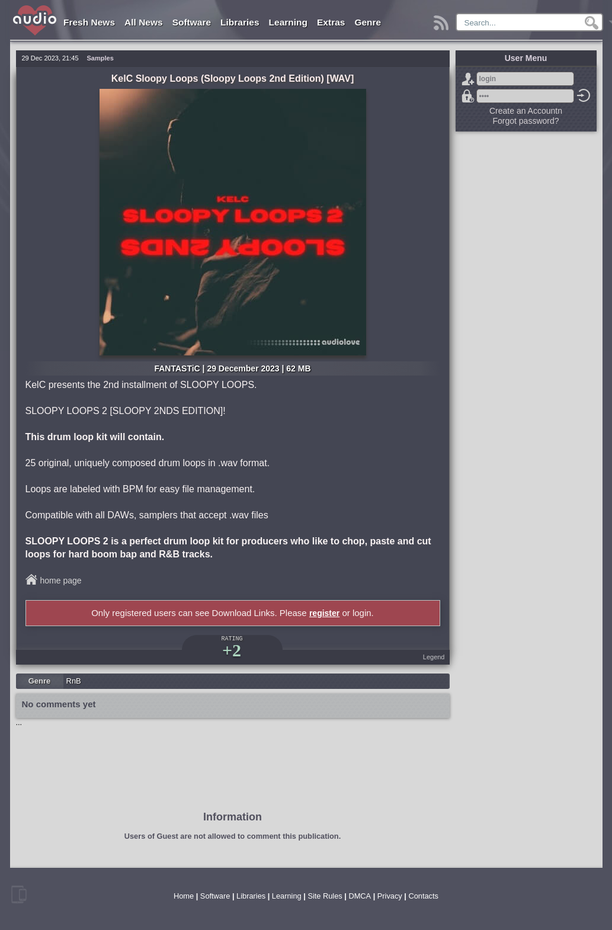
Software (191, 22)
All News (143, 22)
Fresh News (89, 22)
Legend (434, 656)
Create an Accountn (525, 111)
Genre (367, 22)
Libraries (239, 22)
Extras (331, 22)
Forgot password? (468, 95)
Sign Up (468, 78)
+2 (231, 650)
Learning (288, 22)
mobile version (19, 894)
